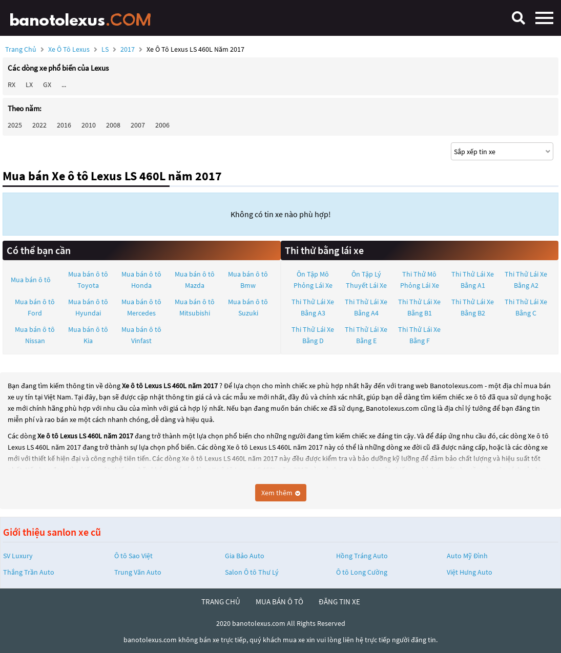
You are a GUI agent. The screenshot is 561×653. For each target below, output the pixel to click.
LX (29, 84)
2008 (113, 125)
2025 (15, 125)
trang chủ (220, 601)
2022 (39, 125)
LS (105, 49)
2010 (88, 125)
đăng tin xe (339, 601)
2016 (64, 125)
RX (11, 84)
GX (47, 84)
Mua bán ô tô (31, 279)
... (63, 84)
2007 (138, 125)
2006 (162, 125)
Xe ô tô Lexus (69, 49)
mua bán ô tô (279, 601)
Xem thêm (280, 492)
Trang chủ (20, 49)
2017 (128, 49)
